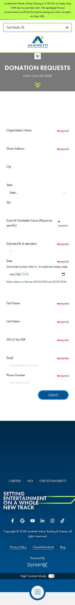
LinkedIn (43, 521)
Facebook (13, 521)
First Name (13, 303)
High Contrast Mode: (33, 576)
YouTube (33, 521)
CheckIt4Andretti (43, 547)
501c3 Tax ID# (15, 339)
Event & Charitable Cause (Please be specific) (29, 222)
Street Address (15, 148)
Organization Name (18, 130)
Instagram (53, 521)
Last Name (13, 321)
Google (23, 521)
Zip (8, 202)
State (9, 185)
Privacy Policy (18, 547)
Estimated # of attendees (21, 243)
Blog (62, 547)
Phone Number (15, 375)
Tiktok (63, 521)
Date (9, 261)
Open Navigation (39, 592)
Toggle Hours (37, 56)
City (8, 166)
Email (9, 358)
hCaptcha (62, 402)
